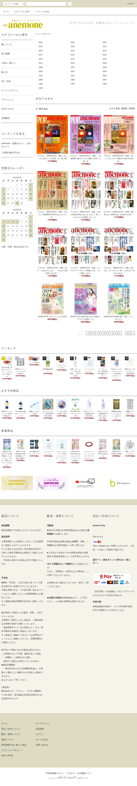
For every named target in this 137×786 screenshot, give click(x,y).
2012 (105, 59)
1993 (41, 88)
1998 (73, 80)
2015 (105, 55)
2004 (73, 71)
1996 (41, 84)
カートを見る (42, 739)
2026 (41, 42)
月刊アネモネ (46, 34)
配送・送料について (10, 734)
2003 (105, 71)
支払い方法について (10, 729)
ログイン (40, 734)
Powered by (68, 778)
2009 (105, 63)
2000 (105, 76)
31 (128, 333)
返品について (7, 739)
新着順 (132, 108)
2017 (41, 55)
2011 (41, 63)
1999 (41, 80)
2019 (73, 51)
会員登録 (40, 729)
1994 (105, 84)
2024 (105, 42)
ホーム (6, 11)
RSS (3, 755)
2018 (105, 51)
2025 (73, 42)
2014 (41, 59)
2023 (41, 46)
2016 (73, 55)
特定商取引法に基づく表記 (13, 745)
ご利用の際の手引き (10, 152)
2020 (41, 51)
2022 (73, 46)
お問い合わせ (42, 745)
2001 (73, 76)
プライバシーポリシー (11, 750)
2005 (41, 71)
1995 (73, 84)
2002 (41, 76)
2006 (105, 67)
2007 (73, 67)
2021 (105, 46)
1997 (105, 80)
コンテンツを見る (40, 12)
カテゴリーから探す (20, 12)
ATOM (10, 755)
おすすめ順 (114, 108)
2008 (41, 67)
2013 (73, 59)
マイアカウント (43, 723)
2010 (73, 63)
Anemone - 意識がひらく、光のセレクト (16, 145)
